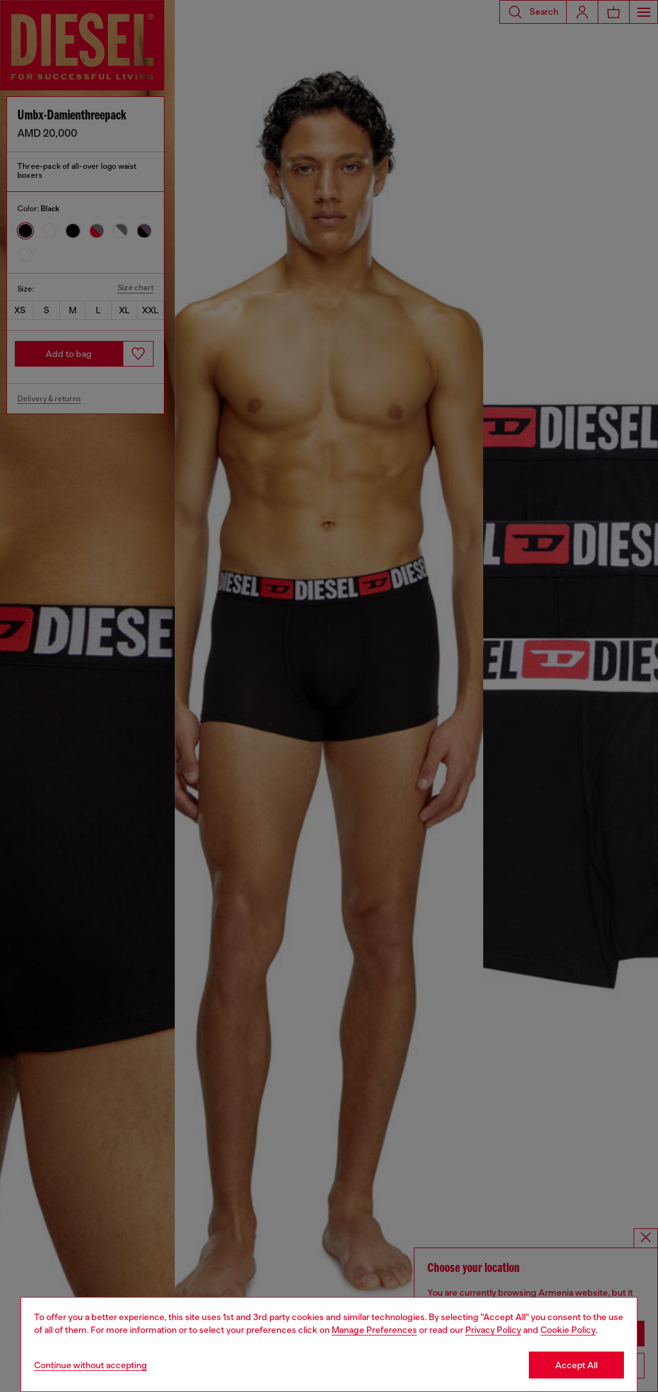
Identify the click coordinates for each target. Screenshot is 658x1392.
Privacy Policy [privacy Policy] (493, 1330)
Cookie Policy (568, 1330)
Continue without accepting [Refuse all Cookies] (90, 1365)
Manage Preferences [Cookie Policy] (374, 1330)
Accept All (576, 1365)
